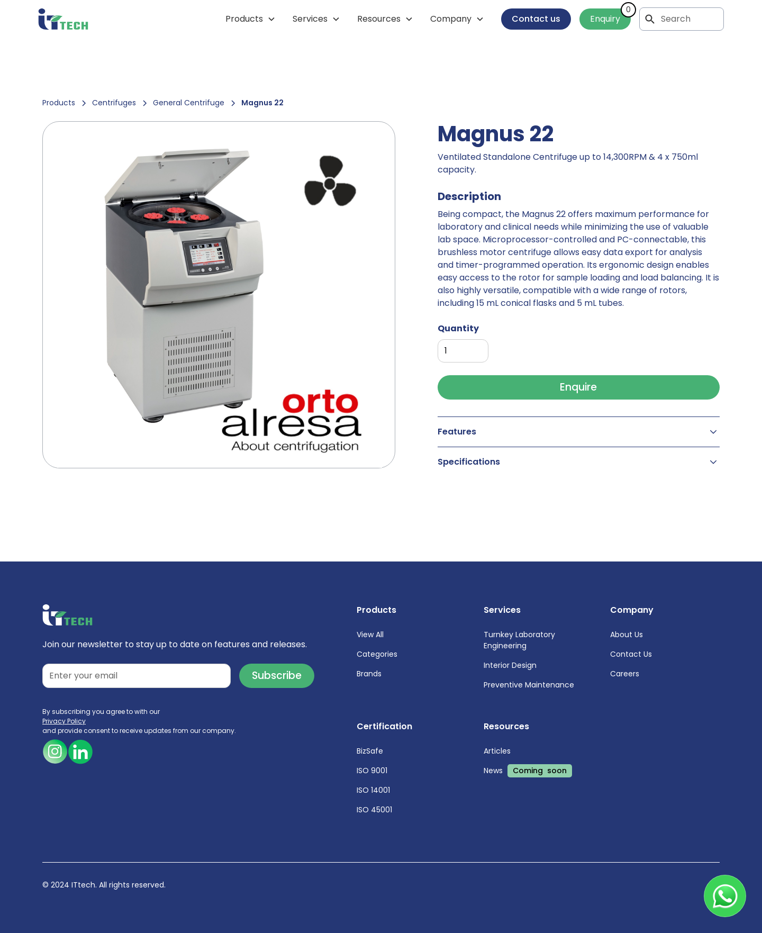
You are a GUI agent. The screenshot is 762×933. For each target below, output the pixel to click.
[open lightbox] (218, 294)
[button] (250, 19)
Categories (377, 654)
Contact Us (631, 654)
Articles (497, 751)
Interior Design (510, 665)
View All (370, 634)
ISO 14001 (373, 790)
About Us (626, 634)
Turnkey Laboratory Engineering (519, 640)
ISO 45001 (374, 809)
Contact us (536, 19)
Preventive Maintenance (529, 685)
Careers (624, 673)
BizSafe (370, 751)
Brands (369, 673)
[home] (63, 19)
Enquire (578, 387)
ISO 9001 (372, 770)
